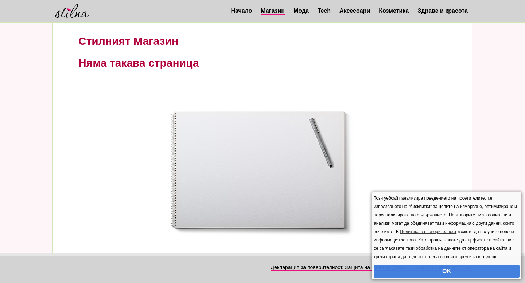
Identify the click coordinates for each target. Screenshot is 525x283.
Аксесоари (354, 11)
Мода (301, 11)
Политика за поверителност (428, 231)
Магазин (273, 11)
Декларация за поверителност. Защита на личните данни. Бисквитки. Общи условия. (371, 267)
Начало (241, 11)
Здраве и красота (442, 11)
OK (446, 271)
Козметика (394, 11)
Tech (324, 11)
